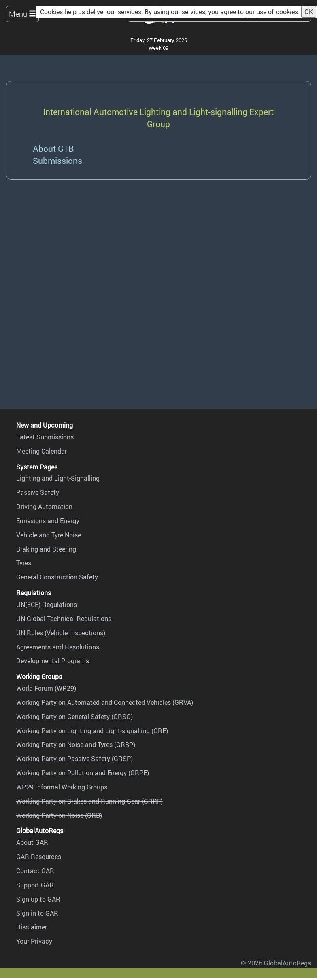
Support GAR (35, 884)
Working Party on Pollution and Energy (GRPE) (82, 772)
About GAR (32, 842)
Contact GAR (35, 870)
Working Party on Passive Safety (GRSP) (74, 758)
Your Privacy (34, 941)
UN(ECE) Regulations (46, 604)
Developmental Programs (52, 660)
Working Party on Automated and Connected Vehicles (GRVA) (104, 702)
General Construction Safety (57, 577)
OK (308, 11)
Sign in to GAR (37, 913)
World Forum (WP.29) (46, 688)
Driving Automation (44, 506)
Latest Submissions (45, 437)
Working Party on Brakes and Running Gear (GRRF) (89, 801)
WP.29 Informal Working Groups (61, 787)
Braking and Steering (46, 549)
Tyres (23, 562)
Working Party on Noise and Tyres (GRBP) (75, 744)
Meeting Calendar (41, 451)
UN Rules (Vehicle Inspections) (60, 632)
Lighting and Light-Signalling (58, 478)
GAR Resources (38, 856)
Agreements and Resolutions (57, 647)
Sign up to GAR (38, 899)
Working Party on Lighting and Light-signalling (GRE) (92, 730)
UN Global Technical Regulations (63, 618)
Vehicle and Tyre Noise (48, 534)
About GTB (53, 148)
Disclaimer (31, 927)
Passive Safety (37, 492)
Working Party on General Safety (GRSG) (74, 716)
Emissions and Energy (47, 520)
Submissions (57, 160)
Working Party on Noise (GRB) (59, 815)
